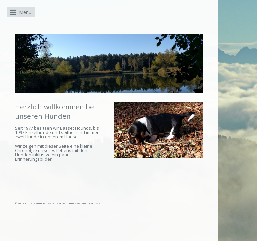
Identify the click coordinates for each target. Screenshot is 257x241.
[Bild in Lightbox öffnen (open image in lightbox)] (158, 130)
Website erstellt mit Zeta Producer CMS (74, 203)
